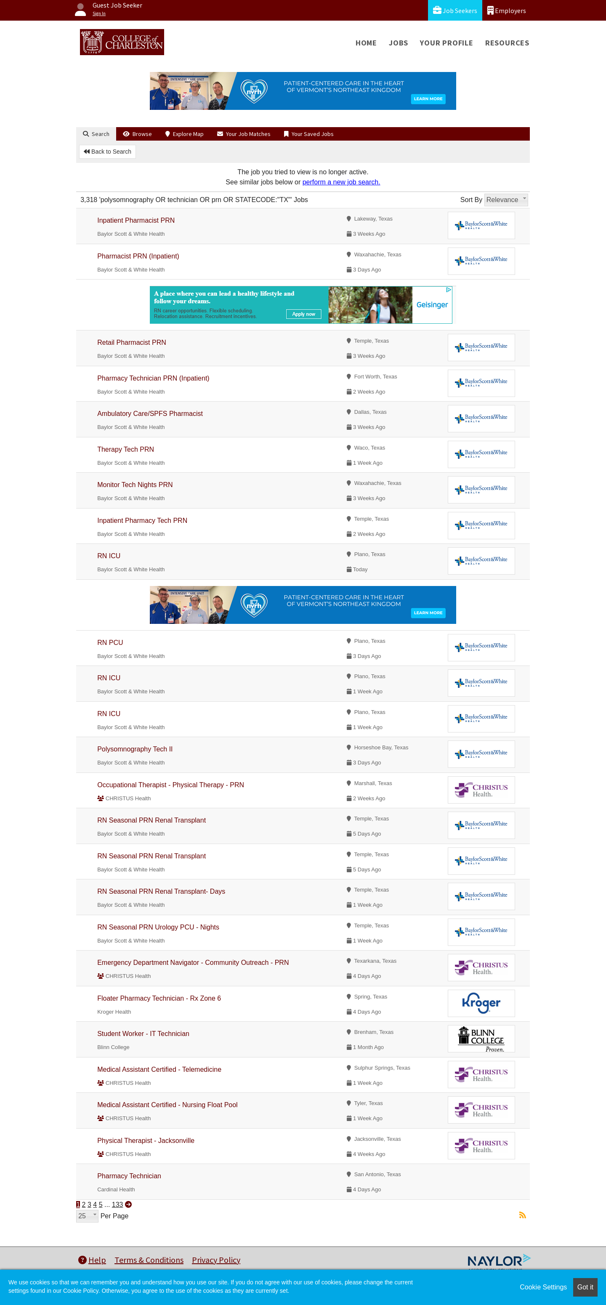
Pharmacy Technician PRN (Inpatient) (153, 378)
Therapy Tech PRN (125, 449)
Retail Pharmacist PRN (131, 342)
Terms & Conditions (148, 1259)
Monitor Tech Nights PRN (135, 484)
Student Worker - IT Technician (143, 1033)
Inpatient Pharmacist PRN (136, 220)
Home (366, 43)
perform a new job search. (341, 182)
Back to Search (107, 151)
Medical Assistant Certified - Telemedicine (159, 1069)
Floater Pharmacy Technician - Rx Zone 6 (159, 998)
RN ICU (108, 555)
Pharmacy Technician (129, 1176)
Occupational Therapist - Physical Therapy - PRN (170, 784)
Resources (507, 43)
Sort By (471, 199)
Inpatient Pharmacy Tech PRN (142, 520)
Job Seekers (455, 10)
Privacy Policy (216, 1259)
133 (117, 1204)
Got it (585, 1287)
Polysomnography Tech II (135, 749)
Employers (506, 10)
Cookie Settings (543, 1287)
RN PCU (110, 642)
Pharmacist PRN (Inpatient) (138, 256)
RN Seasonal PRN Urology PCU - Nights (158, 927)
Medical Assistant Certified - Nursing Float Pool (167, 1104)
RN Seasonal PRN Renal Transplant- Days (161, 891)
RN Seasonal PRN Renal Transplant (151, 820)
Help (92, 1259)
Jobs (398, 43)
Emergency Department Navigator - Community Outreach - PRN (193, 962)
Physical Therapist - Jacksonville (145, 1140)
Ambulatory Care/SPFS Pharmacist (150, 413)
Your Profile (446, 43)
